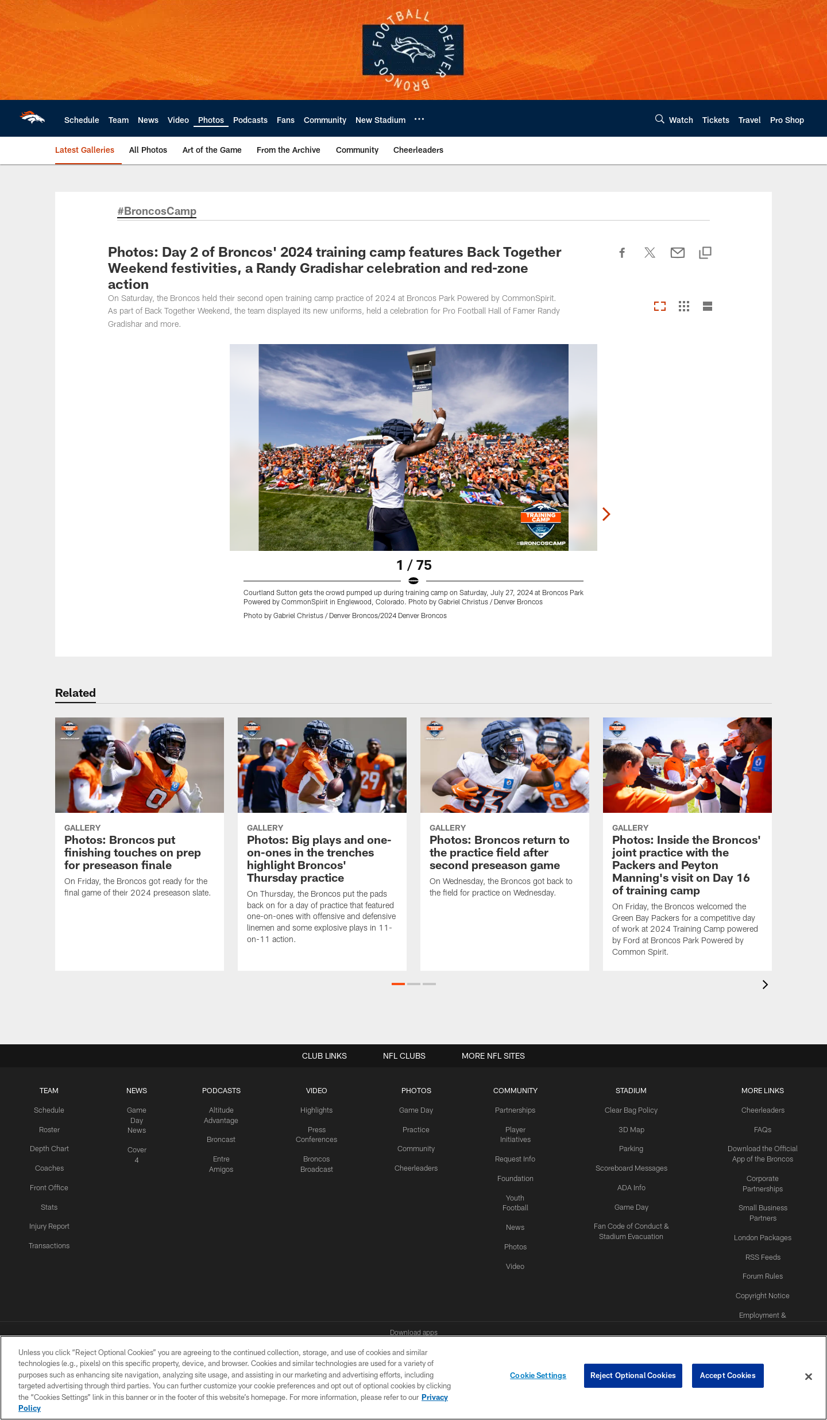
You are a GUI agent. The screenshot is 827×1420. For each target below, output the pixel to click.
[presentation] (767, 986)
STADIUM (624, 1090)
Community (409, 1147)
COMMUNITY (506, 1090)
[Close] (808, 1377)
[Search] (659, 118)
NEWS (135, 1090)
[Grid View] (683, 307)
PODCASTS (218, 1090)
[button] (398, 984)
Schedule (48, 1109)
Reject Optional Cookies (633, 1376)
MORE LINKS (760, 1090)
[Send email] (677, 259)
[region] (413, 1378)
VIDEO (312, 1090)
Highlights (312, 1109)
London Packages (760, 1213)
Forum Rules (760, 1251)
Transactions (48, 1251)
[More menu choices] (419, 119)
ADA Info (624, 1184)
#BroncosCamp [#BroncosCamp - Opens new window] (159, 211)
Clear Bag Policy (624, 1109)
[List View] (707, 307)
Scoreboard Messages (624, 1166)
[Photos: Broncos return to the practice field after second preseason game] (504, 814)
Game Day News (135, 1119)
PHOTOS (409, 1090)
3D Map (624, 1128)
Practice (409, 1128)
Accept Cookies (728, 1376)
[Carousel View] (659, 307)
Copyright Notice (761, 1269)
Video (506, 1260)
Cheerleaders (409, 1166)
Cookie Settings (538, 1376)
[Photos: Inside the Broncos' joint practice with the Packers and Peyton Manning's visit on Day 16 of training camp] (687, 844)
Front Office (48, 1184)
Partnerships (505, 1109)
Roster (48, 1128)
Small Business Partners (760, 1194)
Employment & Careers (761, 1288)
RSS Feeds (760, 1232)
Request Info (505, 1156)
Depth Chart (48, 1147)
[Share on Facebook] (622, 259)
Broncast (219, 1138)
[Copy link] (705, 254)
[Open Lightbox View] (413, 489)
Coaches (48, 1166)
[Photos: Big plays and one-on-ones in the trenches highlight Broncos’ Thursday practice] (322, 837)
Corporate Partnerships (761, 1175)
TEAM (48, 1090)
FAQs (760, 1128)
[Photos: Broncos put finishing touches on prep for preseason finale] (139, 814)
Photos (506, 1241)
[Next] (710, 447)
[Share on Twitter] (650, 259)
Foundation (506, 1175)
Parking (624, 1147)
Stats (48, 1203)
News (506, 1222)
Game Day (409, 1109)
